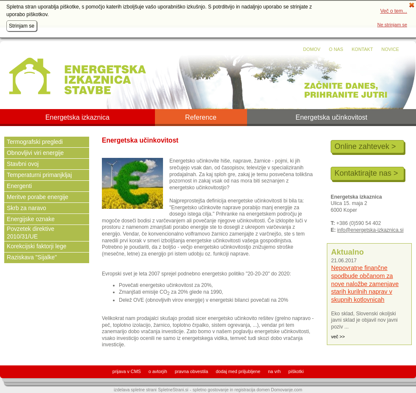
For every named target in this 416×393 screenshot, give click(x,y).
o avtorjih (158, 371)
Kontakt (362, 49)
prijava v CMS (126, 371)
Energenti (19, 186)
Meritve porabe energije (37, 197)
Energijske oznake (31, 219)
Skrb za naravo (26, 208)
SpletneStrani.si (173, 389)
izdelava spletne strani (135, 389)
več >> (338, 336)
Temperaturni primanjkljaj (39, 175)
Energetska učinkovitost (331, 117)
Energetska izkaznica (77, 117)
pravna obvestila (191, 371)
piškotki (296, 371)
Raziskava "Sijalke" (32, 257)
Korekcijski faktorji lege (36, 246)
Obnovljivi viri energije (35, 153)
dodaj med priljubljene (238, 371)
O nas (336, 49)
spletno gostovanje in (214, 389)
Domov (311, 49)
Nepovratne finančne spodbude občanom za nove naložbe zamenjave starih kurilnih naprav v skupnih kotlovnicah (365, 283)
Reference (200, 117)
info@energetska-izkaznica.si (370, 230)
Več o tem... (393, 11)
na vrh (274, 371)
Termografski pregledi (35, 142)
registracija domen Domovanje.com (268, 389)
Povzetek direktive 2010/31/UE (30, 233)
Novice (390, 49)
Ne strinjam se (392, 24)
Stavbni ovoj (23, 164)
